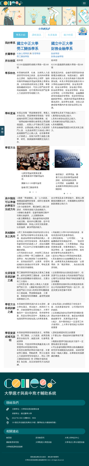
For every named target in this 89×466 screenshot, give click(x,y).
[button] (30, 192)
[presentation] (18, 163)
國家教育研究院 (12, 442)
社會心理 (23, 53)
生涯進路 (52, 35)
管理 (36, 53)
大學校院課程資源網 (14, 447)
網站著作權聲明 (53, 457)
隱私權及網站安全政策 (38, 457)
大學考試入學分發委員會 (75, 442)
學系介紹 (20, 35)
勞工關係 (23, 56)
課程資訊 (36, 35)
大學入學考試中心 (72, 438)
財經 (55, 53)
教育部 (9, 438)
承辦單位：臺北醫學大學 (22, 413)
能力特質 (68, 35)
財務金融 (57, 56)
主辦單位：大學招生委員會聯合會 (25, 409)
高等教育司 (40, 438)
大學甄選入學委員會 (44, 442)
